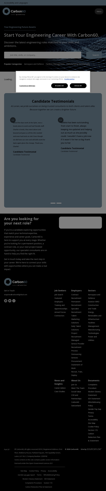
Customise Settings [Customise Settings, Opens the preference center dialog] (27, 86)
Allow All (78, 86)
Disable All (59, 86)
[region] (53, 82)
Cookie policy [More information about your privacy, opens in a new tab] (69, 79)
